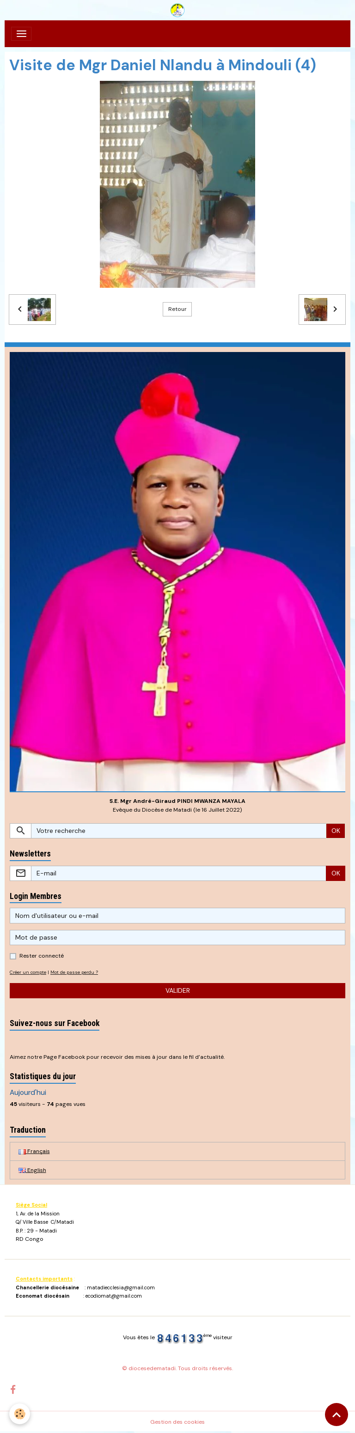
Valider (177, 990)
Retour (177, 309)
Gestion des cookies (177, 1422)
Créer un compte (28, 972)
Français (34, 1151)
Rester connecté (41, 955)
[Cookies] (19, 1413)
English (32, 1170)
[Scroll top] (336, 1414)
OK (335, 830)
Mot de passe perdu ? (74, 972)
